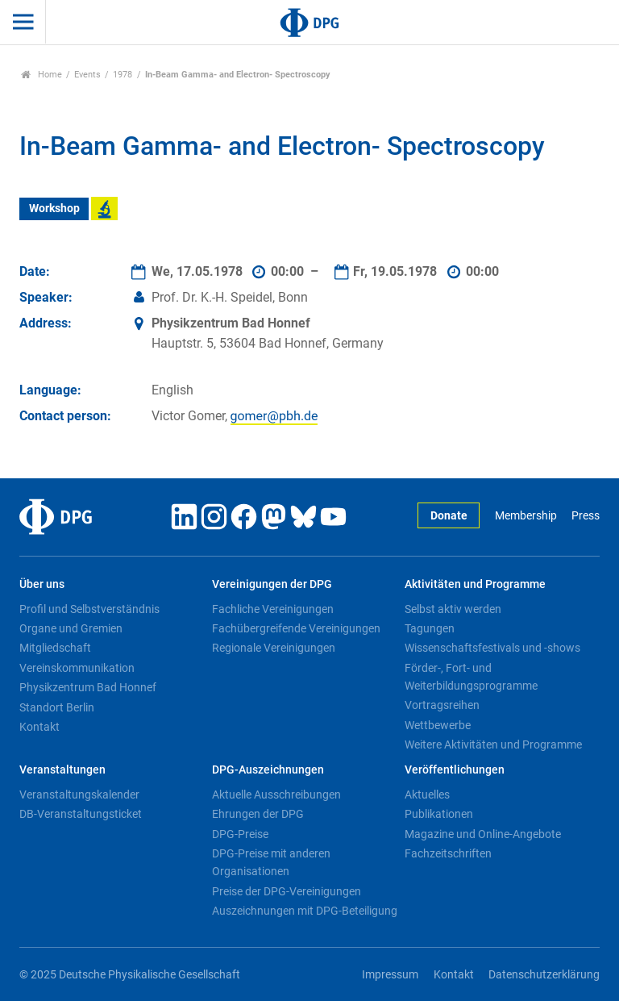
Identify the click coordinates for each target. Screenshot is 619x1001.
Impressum (390, 975)
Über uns (41, 584)
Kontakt (39, 726)
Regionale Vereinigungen (273, 647)
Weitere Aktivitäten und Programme (493, 744)
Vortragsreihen (442, 705)
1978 (122, 74)
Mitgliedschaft (55, 647)
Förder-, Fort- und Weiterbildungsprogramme (471, 676)
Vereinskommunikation (77, 667)
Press (585, 516)
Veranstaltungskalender (79, 794)
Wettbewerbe (438, 725)
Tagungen (430, 628)
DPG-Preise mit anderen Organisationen (271, 862)
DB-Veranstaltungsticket (80, 813)
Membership (526, 516)
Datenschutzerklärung (544, 975)
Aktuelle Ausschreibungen (276, 794)
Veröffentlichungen (455, 770)
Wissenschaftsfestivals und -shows (492, 647)
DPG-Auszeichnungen (268, 770)
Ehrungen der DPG (258, 813)
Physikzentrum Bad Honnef (87, 687)
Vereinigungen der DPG (272, 584)
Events (87, 74)
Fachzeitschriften (448, 853)
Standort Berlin (56, 707)
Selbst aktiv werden (453, 609)
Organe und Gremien (71, 628)
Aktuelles (427, 794)
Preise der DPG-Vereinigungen (286, 891)
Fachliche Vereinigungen (273, 609)
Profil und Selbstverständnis (89, 609)
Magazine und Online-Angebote (483, 834)
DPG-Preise (240, 834)
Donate (448, 516)
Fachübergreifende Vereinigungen (296, 628)
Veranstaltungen (62, 770)
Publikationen (439, 813)
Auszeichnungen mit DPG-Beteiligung (304, 910)
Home (41, 74)
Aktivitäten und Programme (475, 584)
